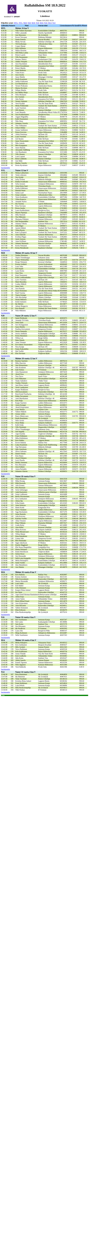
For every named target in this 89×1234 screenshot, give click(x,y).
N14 (53, 23)
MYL (16, 23)
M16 (41, 23)
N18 (37, 23)
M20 (25, 23)
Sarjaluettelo (5, 168)
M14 (49, 23)
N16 (45, 23)
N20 (29, 23)
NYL (20, 23)
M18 (33, 23)
